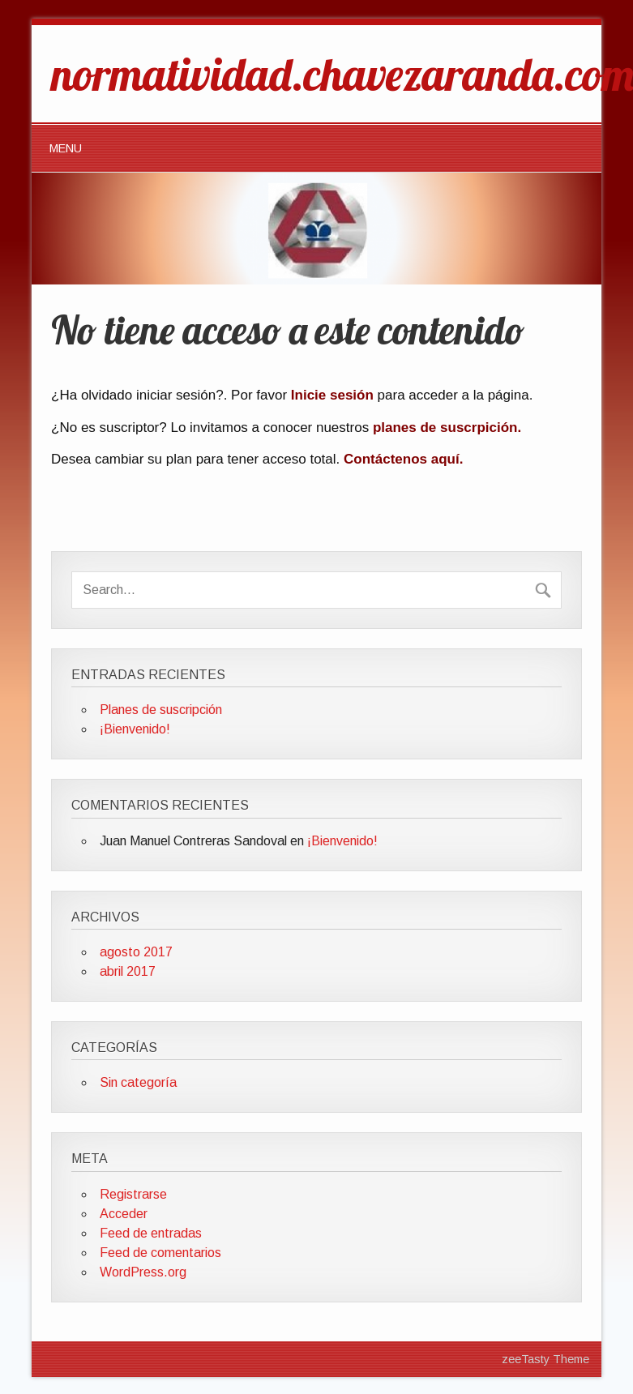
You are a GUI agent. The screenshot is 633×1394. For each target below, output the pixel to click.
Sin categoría (138, 1082)
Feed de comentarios (160, 1252)
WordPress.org (143, 1272)
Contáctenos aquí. (403, 459)
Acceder (124, 1214)
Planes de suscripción (161, 709)
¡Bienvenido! (135, 729)
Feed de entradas (151, 1233)
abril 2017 (128, 971)
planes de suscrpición (445, 427)
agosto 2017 (136, 952)
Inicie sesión (332, 395)
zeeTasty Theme (545, 1359)
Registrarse (133, 1194)
